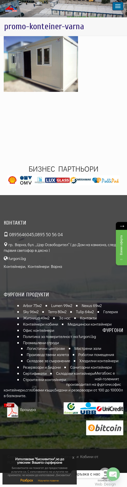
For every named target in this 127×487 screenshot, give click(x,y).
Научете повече (48, 480)
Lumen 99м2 (61, 305)
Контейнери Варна (45, 266)
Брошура (20, 409)
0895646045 (21, 234)
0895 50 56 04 (49, 234)
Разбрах (26, 480)
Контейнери (14, 266)
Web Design (105, 484)
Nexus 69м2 (92, 305)
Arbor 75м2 (32, 305)
